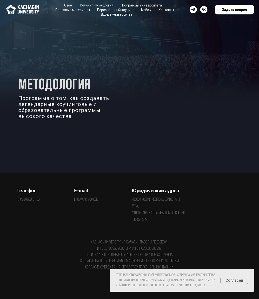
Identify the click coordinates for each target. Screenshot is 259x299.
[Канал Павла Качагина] (193, 9)
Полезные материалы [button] (72, 10)
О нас (68, 5)
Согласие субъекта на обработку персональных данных (129, 267)
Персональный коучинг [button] (115, 10)
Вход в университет (116, 14)
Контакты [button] (166, 10)
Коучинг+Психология (96, 5)
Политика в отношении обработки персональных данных (129, 255)
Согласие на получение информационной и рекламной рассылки (129, 261)
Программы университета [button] (141, 5)
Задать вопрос (234, 10)
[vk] (203, 9)
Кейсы (146, 10)
